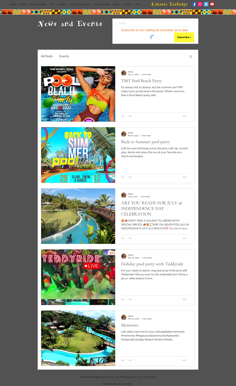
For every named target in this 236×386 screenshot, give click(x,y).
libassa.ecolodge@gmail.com (96, 377)
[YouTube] (212, 4)
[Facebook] (194, 4)
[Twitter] (206, 4)
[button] (190, 56)
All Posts (47, 56)
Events (64, 56)
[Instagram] (200, 4)
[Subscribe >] (184, 37)
